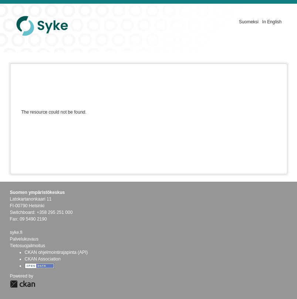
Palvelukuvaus (24, 239)
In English (272, 21)
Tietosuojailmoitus (27, 245)
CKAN (22, 284)
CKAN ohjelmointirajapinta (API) (56, 252)
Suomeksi (249, 21)
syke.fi (16, 232)
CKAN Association (43, 259)
